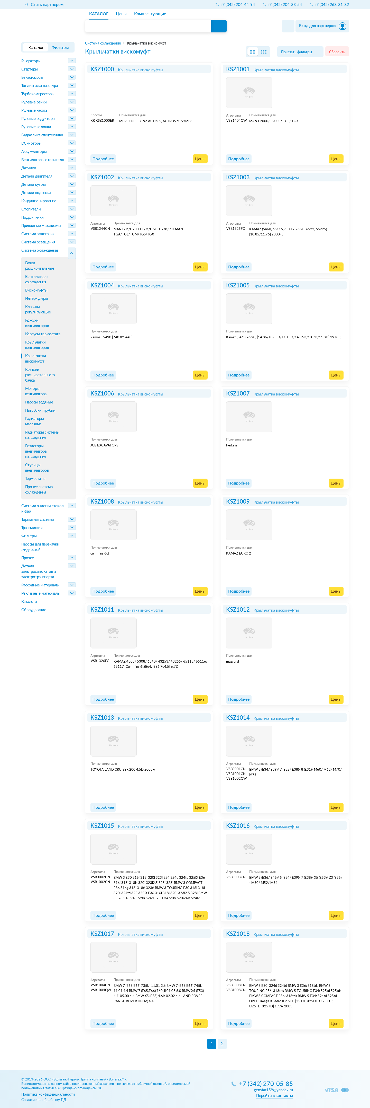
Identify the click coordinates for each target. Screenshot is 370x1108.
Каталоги (29, 602)
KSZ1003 (238, 177)
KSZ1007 (238, 394)
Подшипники (32, 217)
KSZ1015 (102, 826)
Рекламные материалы (40, 593)
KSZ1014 (238, 718)
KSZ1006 (102, 394)
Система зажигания (37, 234)
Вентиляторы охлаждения (36, 279)
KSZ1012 (238, 610)
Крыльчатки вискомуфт (35, 358)
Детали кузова (33, 185)
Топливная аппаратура (39, 86)
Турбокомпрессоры (37, 94)
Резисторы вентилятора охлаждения (36, 451)
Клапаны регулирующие (38, 309)
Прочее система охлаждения (39, 489)
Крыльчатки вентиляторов (37, 345)
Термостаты (35, 479)
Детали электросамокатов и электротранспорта (38, 571)
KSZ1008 (102, 502)
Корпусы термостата (42, 334)
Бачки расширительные (39, 265)
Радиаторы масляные (34, 421)
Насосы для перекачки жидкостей (40, 547)
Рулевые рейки (34, 102)
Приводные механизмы (41, 226)
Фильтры (29, 536)
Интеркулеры (36, 299)
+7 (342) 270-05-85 (266, 1084)
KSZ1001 (238, 69)
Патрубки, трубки (40, 410)
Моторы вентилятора (36, 391)
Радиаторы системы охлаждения (42, 435)
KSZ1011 (102, 610)
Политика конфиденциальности (48, 1094)
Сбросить (337, 52)
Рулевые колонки (36, 127)
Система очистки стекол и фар (42, 508)
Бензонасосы (32, 78)
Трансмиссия (31, 528)
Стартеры (29, 69)
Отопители (31, 209)
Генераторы (31, 61)
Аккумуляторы (34, 152)
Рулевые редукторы (38, 119)
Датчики (28, 168)
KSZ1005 (238, 285)
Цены (200, 159)
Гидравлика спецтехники (42, 135)
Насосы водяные (39, 402)
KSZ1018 (238, 934)
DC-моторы (31, 143)
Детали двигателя (36, 176)
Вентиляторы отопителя (42, 160)
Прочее (27, 558)
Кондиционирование (38, 201)
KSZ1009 (238, 502)
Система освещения (38, 242)
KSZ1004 (102, 285)
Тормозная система (37, 520)
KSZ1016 (238, 826)
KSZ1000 (102, 69)
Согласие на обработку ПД (43, 1100)
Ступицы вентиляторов (37, 467)
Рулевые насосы (35, 110)
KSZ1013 (102, 718)
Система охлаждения (39, 250)
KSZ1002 (102, 177)
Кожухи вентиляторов (37, 323)
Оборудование (33, 610)
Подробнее (103, 159)
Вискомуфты (36, 290)
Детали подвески (36, 193)
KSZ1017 (102, 934)
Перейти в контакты (274, 1096)
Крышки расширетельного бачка (40, 375)
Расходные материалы (40, 585)
